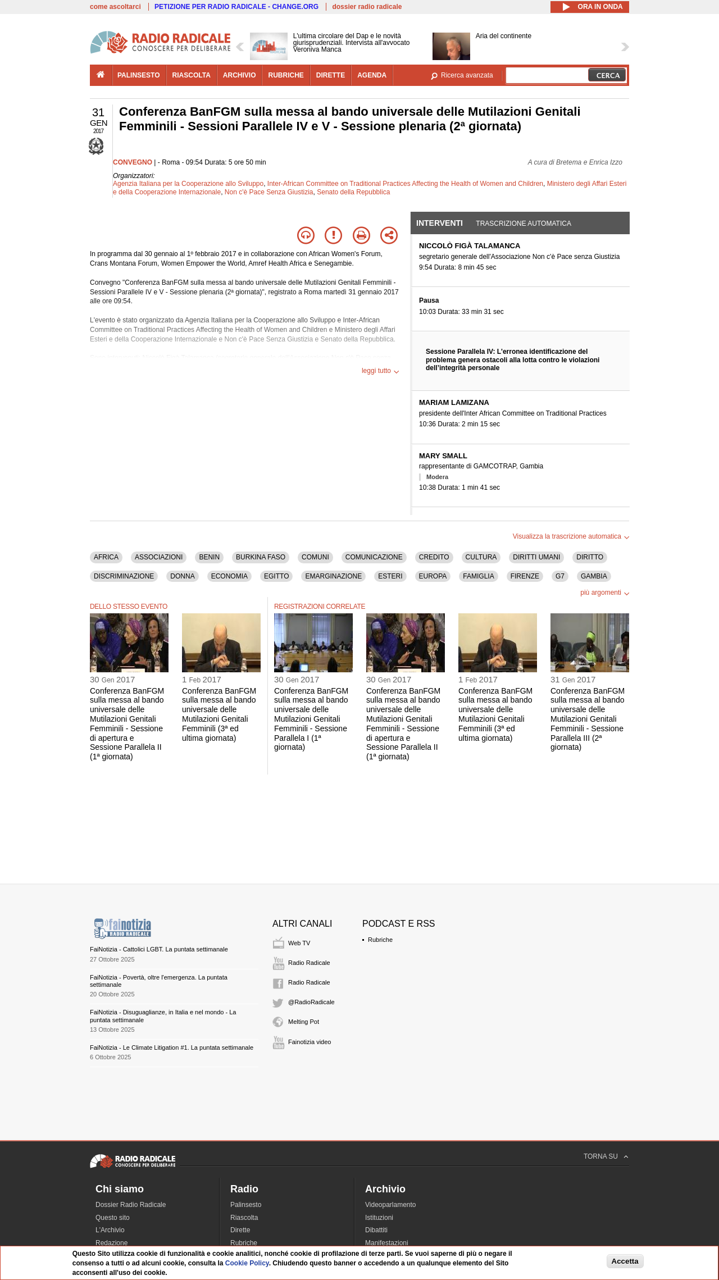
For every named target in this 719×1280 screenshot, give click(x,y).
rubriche (285, 75)
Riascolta (244, 1218)
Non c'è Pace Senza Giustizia (269, 192)
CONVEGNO (132, 162)
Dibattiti (376, 1230)
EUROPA (433, 576)
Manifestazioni (386, 1243)
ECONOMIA (229, 576)
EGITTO (276, 576)
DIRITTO (589, 557)
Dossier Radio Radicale (130, 1205)
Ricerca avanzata (467, 75)
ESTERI (390, 576)
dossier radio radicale (367, 7)
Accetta (625, 1261)
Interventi (439, 222)
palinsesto (138, 75)
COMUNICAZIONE (374, 557)
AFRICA (106, 557)
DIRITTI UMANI (536, 557)
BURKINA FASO (260, 557)
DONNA (182, 576)
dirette (330, 75)
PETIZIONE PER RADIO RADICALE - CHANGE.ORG (236, 7)
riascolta (191, 75)
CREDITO (434, 557)
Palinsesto (245, 1205)
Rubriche (380, 939)
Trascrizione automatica (523, 223)
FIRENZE (525, 576)
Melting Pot (303, 1021)
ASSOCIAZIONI (159, 557)
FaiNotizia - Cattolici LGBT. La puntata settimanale (159, 949)
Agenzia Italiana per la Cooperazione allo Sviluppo (188, 184)
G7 (560, 576)
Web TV (299, 943)
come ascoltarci (115, 7)
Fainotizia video (309, 1041)
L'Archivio (110, 1230)
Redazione (111, 1243)
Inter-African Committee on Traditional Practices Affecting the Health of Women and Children (405, 184)
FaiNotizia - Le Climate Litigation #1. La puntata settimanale (171, 1047)
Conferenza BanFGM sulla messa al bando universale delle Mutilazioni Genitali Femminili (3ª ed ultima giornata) (219, 714)
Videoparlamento (390, 1205)
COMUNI (315, 557)
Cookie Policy (247, 1263)
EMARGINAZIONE (333, 576)
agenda (371, 75)
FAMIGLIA (478, 576)
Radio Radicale (309, 962)
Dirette (240, 1230)
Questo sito (112, 1218)
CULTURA (481, 557)
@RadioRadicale (311, 1002)
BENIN (209, 557)
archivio (239, 75)
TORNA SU (601, 1156)
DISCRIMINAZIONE (124, 576)
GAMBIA (594, 576)
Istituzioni (379, 1218)
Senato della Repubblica (353, 192)
